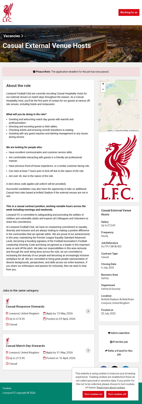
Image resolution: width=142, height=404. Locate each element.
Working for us (128, 12)
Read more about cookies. (111, 387)
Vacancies (13, 36)
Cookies (7, 388)
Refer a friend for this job (119, 352)
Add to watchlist (119, 333)
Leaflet (109, 130)
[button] (119, 102)
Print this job (119, 342)
